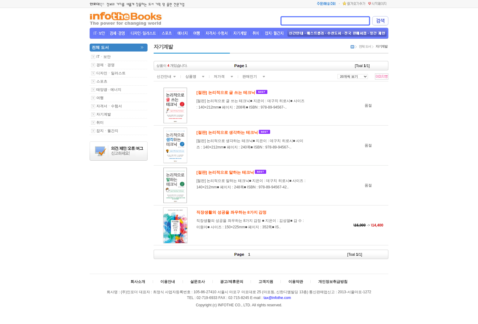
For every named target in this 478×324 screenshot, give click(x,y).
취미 (100, 122)
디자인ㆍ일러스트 (111, 73)
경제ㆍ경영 (105, 65)
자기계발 (103, 114)
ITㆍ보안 (103, 57)
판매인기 (249, 76)
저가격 (219, 76)
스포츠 (101, 81)
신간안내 (164, 76)
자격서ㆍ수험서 (109, 106)
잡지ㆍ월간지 (107, 131)
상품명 (190, 76)
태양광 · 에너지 (108, 89)
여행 (100, 98)
